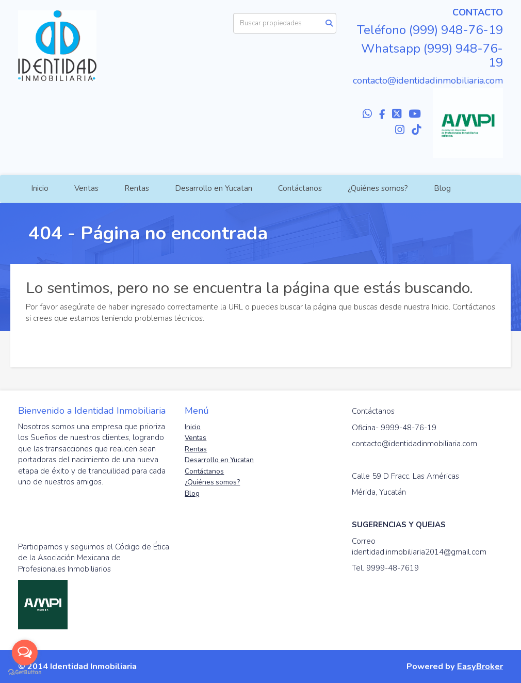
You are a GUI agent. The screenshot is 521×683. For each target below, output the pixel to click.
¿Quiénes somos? (378, 188)
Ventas (86, 188)
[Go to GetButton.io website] (24, 672)
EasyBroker (480, 666)
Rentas (136, 188)
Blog (442, 188)
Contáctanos (300, 188)
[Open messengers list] (25, 652)
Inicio (39, 188)
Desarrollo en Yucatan (213, 188)
